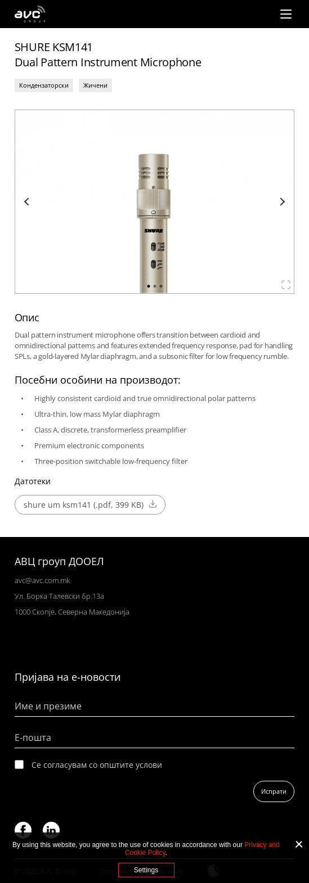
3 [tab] (160, 286)
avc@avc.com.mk (42, 580)
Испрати (273, 791)
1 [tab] (148, 286)
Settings (146, 870)
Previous (28, 201)
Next (280, 201)
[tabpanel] (154, 201)
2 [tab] (154, 286)
